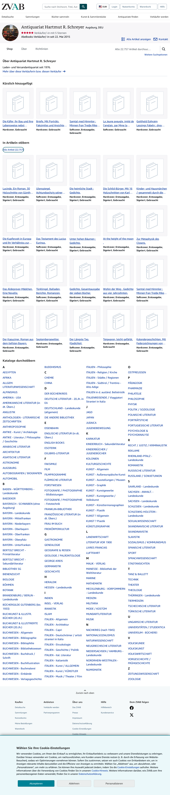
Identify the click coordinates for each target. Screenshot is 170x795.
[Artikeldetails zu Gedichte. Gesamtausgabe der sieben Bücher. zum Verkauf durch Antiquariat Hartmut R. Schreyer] (85, 275)
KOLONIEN (92, 458)
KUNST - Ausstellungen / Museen (105, 479)
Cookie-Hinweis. (100, 770)
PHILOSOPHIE (136, 398)
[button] (163, 49)
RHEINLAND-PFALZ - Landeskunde (140, 458)
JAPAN (90, 417)
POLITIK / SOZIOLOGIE (141, 409)
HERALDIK (50, 582)
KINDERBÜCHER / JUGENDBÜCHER (96, 451)
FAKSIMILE (50, 464)
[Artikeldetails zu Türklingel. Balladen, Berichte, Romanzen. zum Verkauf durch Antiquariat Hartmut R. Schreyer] (51, 275)
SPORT (132, 553)
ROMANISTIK (135, 465)
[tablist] (27, 49)
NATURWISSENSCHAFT (99, 640)
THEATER (133, 584)
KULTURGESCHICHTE (98, 464)
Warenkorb (20, 728)
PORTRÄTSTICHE (138, 420)
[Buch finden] (83, 6)
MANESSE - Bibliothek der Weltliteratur (101, 570)
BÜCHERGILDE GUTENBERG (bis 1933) (22, 606)
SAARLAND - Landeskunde (143, 486)
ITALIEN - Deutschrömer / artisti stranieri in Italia (63, 637)
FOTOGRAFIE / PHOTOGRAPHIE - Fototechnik (63, 501)
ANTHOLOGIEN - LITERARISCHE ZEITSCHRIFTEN (21, 419)
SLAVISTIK (134, 537)
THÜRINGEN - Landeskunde (144, 595)
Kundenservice (107, 712)
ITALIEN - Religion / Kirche (101, 372)
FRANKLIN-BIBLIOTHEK (58, 509)
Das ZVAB (76, 707)
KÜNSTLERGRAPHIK (98, 526)
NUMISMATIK (94, 669)
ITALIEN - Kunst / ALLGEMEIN (61, 665)
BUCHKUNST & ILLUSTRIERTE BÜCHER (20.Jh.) (20, 625)
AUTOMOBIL (10, 478)
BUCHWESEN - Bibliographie (19, 637)
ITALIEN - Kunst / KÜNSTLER (61, 671)
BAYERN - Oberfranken (16, 534)
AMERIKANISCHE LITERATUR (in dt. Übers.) (21, 404)
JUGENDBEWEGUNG (98, 428)
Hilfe (162, 6)
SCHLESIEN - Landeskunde (143, 506)
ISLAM (48, 614)
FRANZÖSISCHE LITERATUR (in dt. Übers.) (62, 516)
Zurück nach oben (85, 692)
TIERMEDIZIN (135, 600)
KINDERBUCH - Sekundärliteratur (105, 444)
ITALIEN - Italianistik (56, 660)
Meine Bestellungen (23, 723)
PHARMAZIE (135, 388)
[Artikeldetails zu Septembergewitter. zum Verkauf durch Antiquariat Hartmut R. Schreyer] (51, 323)
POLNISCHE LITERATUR (142, 414)
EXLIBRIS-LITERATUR (56, 453)
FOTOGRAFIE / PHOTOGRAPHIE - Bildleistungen (63, 492)
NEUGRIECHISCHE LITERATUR (103, 645)
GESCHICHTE (52, 571)
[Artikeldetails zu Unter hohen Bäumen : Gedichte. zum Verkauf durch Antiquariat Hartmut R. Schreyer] (85, 225)
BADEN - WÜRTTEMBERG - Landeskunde (18, 491)
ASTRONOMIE (11, 462)
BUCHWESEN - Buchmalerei (19, 668)
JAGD (89, 412)
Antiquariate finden (128, 16)
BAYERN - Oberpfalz (15, 539)
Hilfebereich (106, 707)
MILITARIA (92, 603)
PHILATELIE (134, 393)
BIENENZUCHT (11, 574)
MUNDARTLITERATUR (99, 614)
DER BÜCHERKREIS (55, 393)
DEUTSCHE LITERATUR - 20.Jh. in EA (64, 400)
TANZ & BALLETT (138, 574)
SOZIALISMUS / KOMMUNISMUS (147, 542)
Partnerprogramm (52, 712)
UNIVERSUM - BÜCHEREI (142, 632)
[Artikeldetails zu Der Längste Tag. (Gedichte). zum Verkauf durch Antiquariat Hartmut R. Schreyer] (85, 325)
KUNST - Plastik (95, 510)
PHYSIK (132, 404)
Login (114, 6)
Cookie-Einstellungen (128, 767)
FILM (47, 469)
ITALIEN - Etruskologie (57, 644)
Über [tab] (24, 49)
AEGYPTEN (9, 372)
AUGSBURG (9, 468)
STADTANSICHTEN (139, 563)
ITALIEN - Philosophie (98, 367)
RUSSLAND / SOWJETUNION (145, 475)
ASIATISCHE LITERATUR (16, 457)
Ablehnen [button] (74, 783)
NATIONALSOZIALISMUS (100, 635)
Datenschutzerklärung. (90, 773)
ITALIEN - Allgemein (56, 619)
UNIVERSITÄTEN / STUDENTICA (146, 627)
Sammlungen (33, 16)
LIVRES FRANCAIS (96, 547)
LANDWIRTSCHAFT (97, 537)
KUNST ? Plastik (95, 521)
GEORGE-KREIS (53, 560)
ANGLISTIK (9, 412)
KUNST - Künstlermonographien (105, 505)
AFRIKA (7, 377)
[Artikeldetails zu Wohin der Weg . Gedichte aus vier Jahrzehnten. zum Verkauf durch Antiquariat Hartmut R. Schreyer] (118, 275)
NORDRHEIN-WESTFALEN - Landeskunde (102, 662)
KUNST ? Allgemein (97, 515)
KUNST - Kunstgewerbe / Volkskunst (101, 497)
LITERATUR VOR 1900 (99, 542)
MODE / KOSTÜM (96, 608)
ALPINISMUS (10, 392)
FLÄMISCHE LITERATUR (58, 479)
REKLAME (133, 450)
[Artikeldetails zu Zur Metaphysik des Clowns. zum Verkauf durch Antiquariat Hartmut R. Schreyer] (151, 225)
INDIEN (48, 598)
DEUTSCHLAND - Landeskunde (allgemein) (62, 410)
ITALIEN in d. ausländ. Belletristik (105, 392)
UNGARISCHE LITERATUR (143, 622)
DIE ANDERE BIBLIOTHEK (59, 417)
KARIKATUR (93, 438)
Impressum (77, 718)
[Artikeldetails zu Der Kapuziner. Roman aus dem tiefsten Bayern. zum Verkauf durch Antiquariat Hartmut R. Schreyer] (18, 325)
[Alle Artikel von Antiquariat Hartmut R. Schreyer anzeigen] (136, 39)
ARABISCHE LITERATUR (16, 446)
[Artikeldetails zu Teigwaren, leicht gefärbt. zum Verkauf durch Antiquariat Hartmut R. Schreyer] (118, 323)
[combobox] (61, 6)
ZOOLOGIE (134, 679)
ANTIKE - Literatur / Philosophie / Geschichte (21, 439)
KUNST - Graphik (96, 485)
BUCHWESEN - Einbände (17, 673)
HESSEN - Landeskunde (58, 587)
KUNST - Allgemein (97, 469)
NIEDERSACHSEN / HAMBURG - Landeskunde (104, 653)
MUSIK (90, 619)
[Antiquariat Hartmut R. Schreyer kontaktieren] (160, 39)
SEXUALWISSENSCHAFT (142, 521)
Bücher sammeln (60, 16)
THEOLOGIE (135, 590)
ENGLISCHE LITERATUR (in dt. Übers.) (61, 435)
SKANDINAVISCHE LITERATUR (145, 526)
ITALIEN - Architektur (56, 624)
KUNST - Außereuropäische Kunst (105, 474)
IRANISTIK (50, 608)
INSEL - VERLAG (53, 603)
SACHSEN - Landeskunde (142, 501)
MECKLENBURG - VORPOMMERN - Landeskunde (105, 590)
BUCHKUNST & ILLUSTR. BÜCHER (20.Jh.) (17, 616)
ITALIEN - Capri (53, 630)
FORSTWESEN (52, 485)
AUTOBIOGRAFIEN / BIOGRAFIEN (22, 473)
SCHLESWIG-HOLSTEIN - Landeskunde (142, 513)
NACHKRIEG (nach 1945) (100, 630)
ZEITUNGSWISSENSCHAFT (143, 673)
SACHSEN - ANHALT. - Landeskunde (140, 493)
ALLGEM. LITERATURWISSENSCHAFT (19, 385)
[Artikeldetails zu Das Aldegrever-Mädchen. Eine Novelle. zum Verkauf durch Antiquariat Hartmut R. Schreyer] (18, 275)
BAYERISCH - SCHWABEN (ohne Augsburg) (21, 505)
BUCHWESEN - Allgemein (18, 632)
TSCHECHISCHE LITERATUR (144, 606)
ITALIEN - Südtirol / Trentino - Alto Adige (103, 385)
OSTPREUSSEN (137, 372)
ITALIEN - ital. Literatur (57, 655)
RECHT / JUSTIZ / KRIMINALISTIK (147, 445)
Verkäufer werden (159, 16)
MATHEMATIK (94, 583)
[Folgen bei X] (132, 715)
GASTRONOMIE (53, 539)
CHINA (48, 383)
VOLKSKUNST (136, 648)
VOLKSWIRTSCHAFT (140, 653)
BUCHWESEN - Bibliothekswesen (22, 648)
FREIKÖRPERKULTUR (56, 529)
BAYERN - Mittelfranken (17, 518)
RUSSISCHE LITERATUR (141, 470)
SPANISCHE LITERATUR (141, 547)
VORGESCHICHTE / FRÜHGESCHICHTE (139, 661)
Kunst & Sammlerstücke (93, 16)
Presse (75, 712)
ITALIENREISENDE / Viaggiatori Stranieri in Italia (104, 399)
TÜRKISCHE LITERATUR (142, 611)
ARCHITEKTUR (11, 452)
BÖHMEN (8, 584)
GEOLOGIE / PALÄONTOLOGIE (62, 555)
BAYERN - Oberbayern (16, 529)
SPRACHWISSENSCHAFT (142, 558)
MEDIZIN (91, 598)
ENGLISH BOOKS (54, 442)
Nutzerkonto (128, 6)
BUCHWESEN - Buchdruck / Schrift (19, 655)
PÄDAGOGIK (135, 383)
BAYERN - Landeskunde (16, 513)
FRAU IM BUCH (53, 523)
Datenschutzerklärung (82, 723)
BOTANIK (8, 590)
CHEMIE (49, 377)
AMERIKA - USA (12, 397)
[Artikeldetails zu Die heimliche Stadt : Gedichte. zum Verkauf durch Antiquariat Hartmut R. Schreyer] (85, 175)
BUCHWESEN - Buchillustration (21, 663)
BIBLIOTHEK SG (12, 568)
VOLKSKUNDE (136, 643)
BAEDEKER (9, 498)
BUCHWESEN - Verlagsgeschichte (22, 679)
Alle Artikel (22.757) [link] (13, 149)
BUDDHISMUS (52, 367)
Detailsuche (8, 16)
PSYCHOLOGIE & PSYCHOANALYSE (138, 432)
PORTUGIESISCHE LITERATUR (145, 425)
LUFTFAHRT (93, 553)
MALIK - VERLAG (95, 563)
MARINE (91, 578)
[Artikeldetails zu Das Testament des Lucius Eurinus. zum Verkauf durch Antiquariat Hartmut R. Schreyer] (51, 225)
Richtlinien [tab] (42, 49)
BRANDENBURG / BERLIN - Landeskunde (19, 597)
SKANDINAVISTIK (138, 531)
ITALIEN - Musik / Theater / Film (63, 676)
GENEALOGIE (52, 545)
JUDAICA (91, 422)
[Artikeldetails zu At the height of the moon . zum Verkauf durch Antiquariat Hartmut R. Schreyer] (118, 225)
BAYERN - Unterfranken (16, 545)
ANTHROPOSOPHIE (14, 426)
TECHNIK (133, 579)
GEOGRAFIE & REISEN (57, 550)
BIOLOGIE (8, 579)
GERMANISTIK (52, 566)
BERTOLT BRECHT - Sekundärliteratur (14, 561)
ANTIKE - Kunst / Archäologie (20, 432)
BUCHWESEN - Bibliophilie (18, 643)
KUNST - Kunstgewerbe (100, 490)
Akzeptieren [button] (36, 783)
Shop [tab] (10, 49)
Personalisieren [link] (114, 783)
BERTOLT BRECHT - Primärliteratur (14, 552)
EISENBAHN (51, 428)
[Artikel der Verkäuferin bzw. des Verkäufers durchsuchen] (133, 49)
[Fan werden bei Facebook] (132, 708)
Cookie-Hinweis (79, 734)
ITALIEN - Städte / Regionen (102, 377)
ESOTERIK (50, 448)
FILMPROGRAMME (55, 474)
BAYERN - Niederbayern (16, 523)
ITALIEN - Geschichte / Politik (61, 649)
